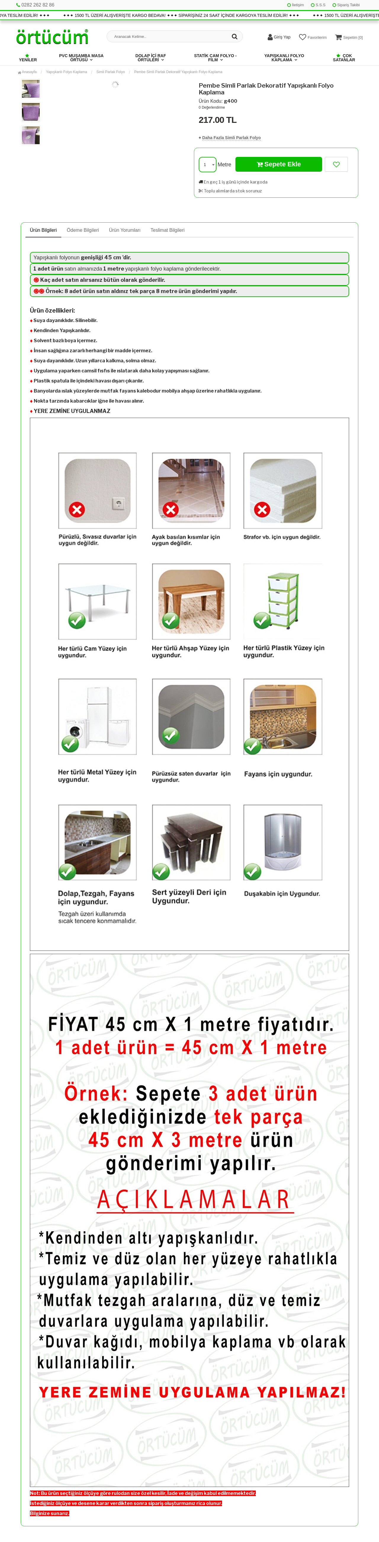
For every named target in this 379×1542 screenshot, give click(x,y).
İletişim (295, 5)
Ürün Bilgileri (43, 230)
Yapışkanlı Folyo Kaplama (284, 57)
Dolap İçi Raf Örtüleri (150, 57)
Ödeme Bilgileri (83, 230)
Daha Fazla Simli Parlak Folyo (231, 137)
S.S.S (318, 5)
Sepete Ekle (279, 164)
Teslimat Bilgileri (168, 230)
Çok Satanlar (344, 57)
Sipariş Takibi (346, 5)
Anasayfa (27, 72)
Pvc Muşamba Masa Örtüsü (81, 57)
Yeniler (28, 58)
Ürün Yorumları (125, 230)
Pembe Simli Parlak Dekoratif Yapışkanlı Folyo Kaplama (178, 72)
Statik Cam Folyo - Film (215, 57)
